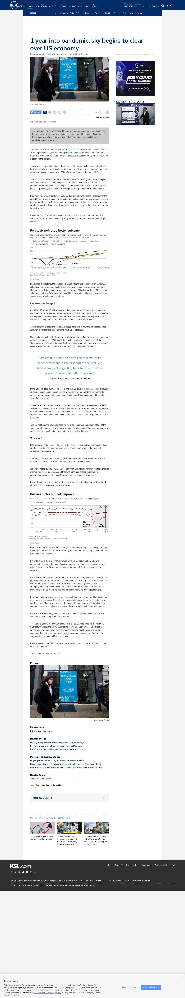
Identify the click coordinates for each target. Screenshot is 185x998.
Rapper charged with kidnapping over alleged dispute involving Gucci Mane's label (65, 871)
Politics (98, 13)
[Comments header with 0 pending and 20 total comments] (69, 905)
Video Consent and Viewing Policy (47, 993)
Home (55, 13)
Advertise (137, 972)
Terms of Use (63, 990)
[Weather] (95, 7)
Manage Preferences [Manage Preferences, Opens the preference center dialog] (130, 987)
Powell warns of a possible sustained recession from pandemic (57, 856)
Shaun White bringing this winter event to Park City (41, 945)
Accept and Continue (151, 987)
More (138, 13)
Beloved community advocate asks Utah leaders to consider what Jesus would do (66, 874)
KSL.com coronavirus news (41, 838)
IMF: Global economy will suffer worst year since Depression (56, 853)
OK (182, 977)
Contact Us (148, 972)
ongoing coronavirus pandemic (75, 153)
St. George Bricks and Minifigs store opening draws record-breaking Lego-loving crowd (67, 947)
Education (107, 13)
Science (117, 13)
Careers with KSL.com (164, 972)
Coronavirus (46, 886)
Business (89, 13)
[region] (92, 986)
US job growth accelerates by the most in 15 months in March (57, 868)
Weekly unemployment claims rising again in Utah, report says (57, 850)
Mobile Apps (113, 972)
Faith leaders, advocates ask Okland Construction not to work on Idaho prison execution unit (96, 947)
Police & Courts (76, 13)
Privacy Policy (75, 990)
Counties (64, 13)
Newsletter (126, 972)
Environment (128, 13)
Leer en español (102, 117)
